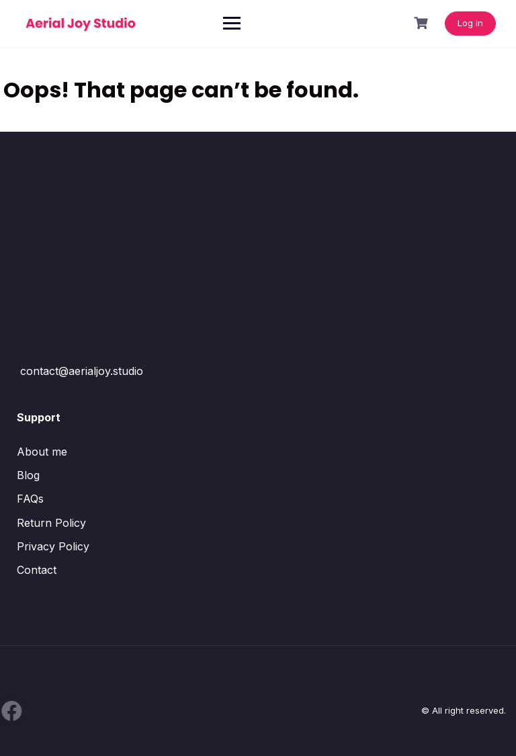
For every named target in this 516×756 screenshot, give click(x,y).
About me (42, 451)
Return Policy (51, 523)
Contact (36, 570)
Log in (470, 22)
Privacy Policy (53, 546)
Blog (28, 475)
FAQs (30, 498)
